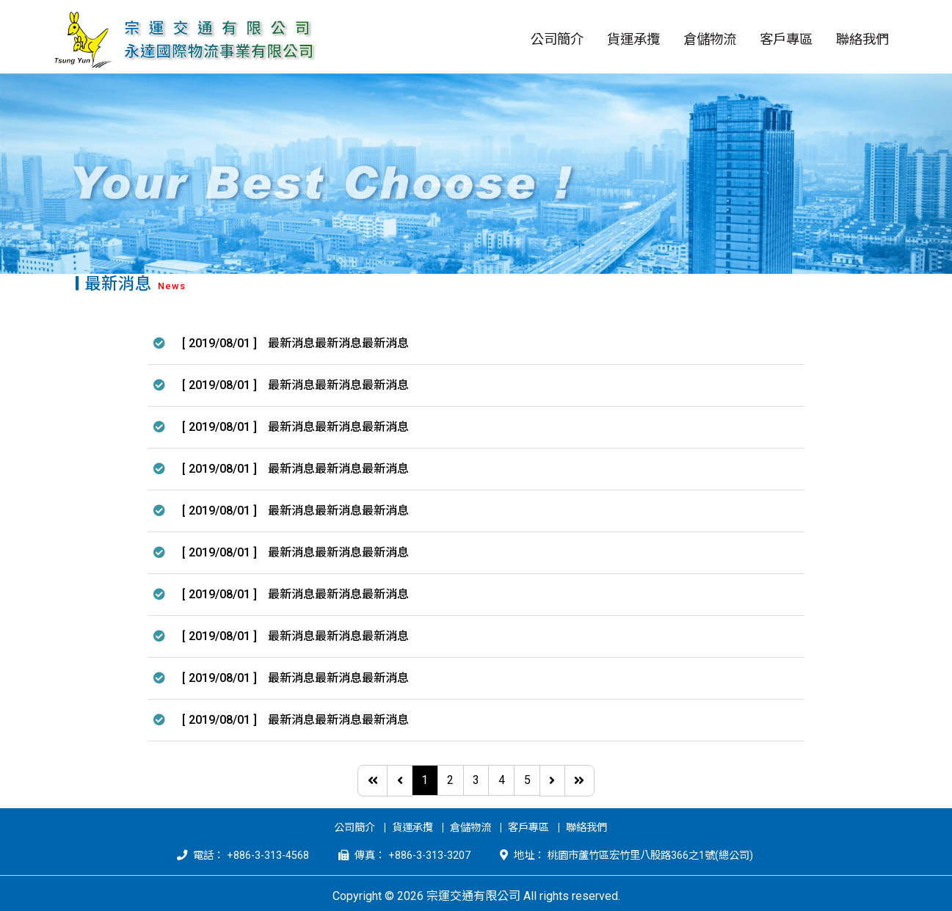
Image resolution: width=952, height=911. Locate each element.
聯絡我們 (586, 827)
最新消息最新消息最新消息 (338, 343)
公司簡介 (354, 827)
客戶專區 (528, 827)
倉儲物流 (470, 827)
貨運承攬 (412, 827)
